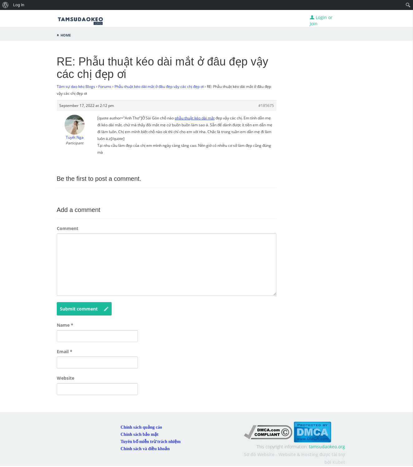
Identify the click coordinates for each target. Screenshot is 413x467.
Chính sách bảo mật (139, 434)
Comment (67, 228)
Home (66, 34)
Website (65, 378)
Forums (104, 86)
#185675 (266, 105)
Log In (18, 4)
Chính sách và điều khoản (145, 448)
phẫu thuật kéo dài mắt (195, 118)
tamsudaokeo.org (327, 447)
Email (64, 351)
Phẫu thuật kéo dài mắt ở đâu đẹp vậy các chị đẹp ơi (159, 86)
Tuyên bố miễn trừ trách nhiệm (151, 441)
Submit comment (84, 309)
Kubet (339, 462)
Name (65, 325)
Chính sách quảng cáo (141, 427)
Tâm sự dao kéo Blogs (76, 86)
